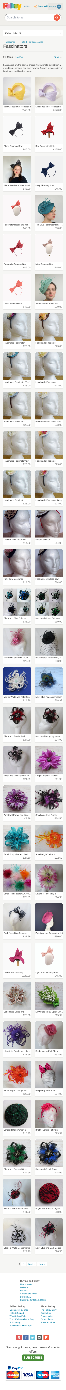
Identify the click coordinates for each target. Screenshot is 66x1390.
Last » (42, 1264)
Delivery (24, 1287)
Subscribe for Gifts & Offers (33, 1300)
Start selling (44, 6)
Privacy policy (47, 1316)
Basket (55, 7)
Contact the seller (28, 1293)
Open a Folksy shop (19, 1310)
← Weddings (9, 42)
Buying (26, 1297)
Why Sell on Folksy (18, 1316)
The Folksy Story (48, 1310)
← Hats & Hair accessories (30, 42)
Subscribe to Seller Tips (21, 1325)
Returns (24, 1290)
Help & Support (17, 1313)
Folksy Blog (15, 1322)
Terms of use (47, 1319)
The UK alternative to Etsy (22, 1319)
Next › (31, 1264)
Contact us (46, 1313)
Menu (27, 6)
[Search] (57, 17)
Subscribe (33, 1357)
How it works (26, 1284)
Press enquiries (48, 1322)
